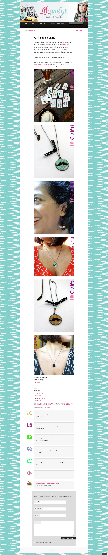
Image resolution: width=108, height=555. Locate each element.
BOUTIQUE (46, 23)
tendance (53, 404)
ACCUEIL (27, 23)
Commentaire (37, 522)
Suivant (81, 30)
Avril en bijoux (39, 393)
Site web (36, 515)
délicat (40, 404)
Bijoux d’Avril (39, 400)
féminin (43, 404)
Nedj (51, 461)
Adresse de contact (38, 509)
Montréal (49, 404)
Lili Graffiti (51, 403)
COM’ (26, 26)
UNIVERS (40, 23)
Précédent (75, 30)
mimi (51, 425)
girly (46, 404)
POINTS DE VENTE (61, 23)
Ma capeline (39, 395)
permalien (68, 404)
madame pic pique (53, 437)
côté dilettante (52, 473)
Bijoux (46, 403)
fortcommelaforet (53, 483)
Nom (37, 502)
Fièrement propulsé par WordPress (54, 550)
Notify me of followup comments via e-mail (43, 542)
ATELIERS (53, 23)
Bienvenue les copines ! (41, 398)
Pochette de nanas (40, 396)
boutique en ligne (65, 403)
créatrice (37, 404)
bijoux (61, 403)
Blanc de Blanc (37, 382)
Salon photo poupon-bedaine (42, 64)
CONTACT (33, 23)
